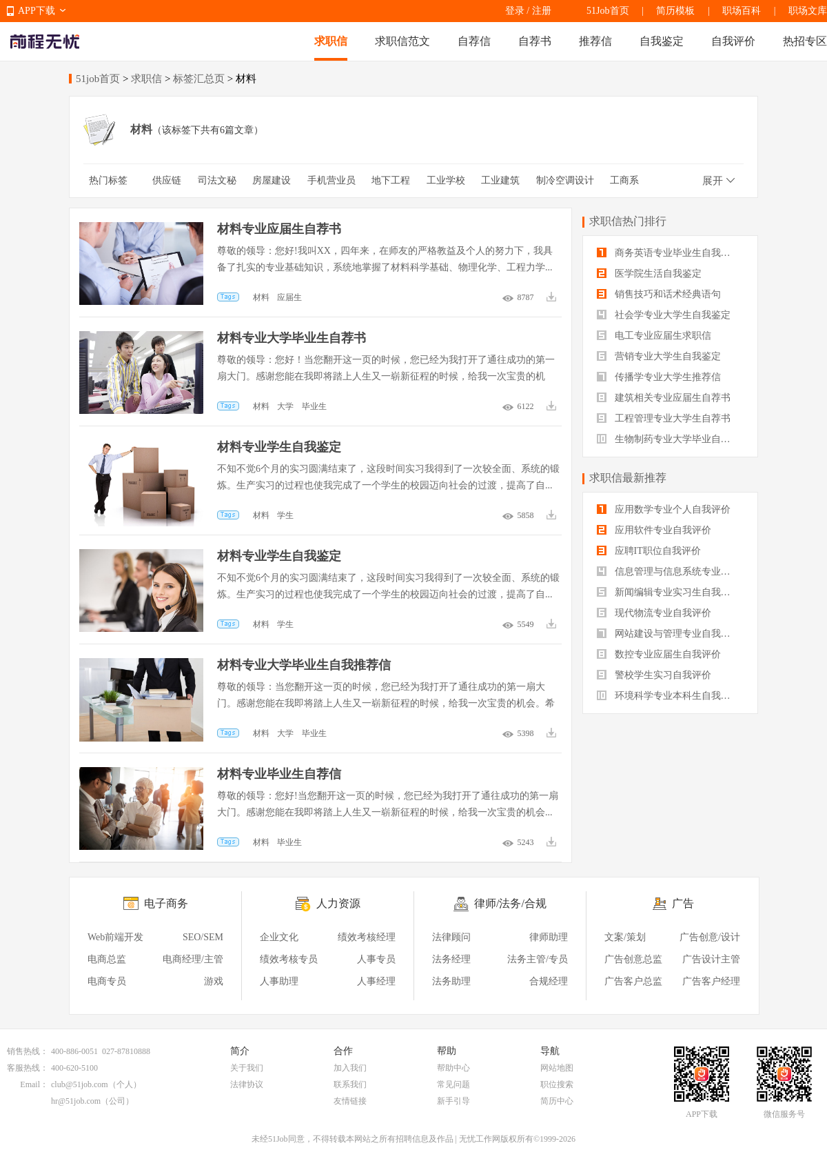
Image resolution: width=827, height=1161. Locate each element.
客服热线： (27, 1068)
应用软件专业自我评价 (654, 530)
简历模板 (675, 11)
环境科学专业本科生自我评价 (668, 696)
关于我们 (246, 1068)
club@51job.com (79, 1084)
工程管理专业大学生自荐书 (664, 418)
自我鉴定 (662, 41)
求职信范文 (402, 41)
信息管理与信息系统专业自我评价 (670, 571)
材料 (261, 297)
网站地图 (556, 1068)
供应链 (166, 180)
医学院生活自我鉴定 (649, 273)
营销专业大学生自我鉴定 (659, 356)
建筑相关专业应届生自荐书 (664, 398)
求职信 (330, 41)
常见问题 (453, 1084)
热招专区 (805, 41)
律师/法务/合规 (510, 903)
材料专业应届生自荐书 (279, 229)
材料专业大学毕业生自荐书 (291, 338)
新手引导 (453, 1101)
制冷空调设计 (565, 180)
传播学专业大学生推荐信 (659, 377)
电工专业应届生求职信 (654, 335)
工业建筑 (500, 180)
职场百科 (741, 11)
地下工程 (390, 180)
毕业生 (314, 406)
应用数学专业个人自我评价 (664, 509)
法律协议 (246, 1084)
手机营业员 (331, 180)
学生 (285, 515)
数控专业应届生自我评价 (659, 654)
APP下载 (36, 11)
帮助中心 (453, 1068)
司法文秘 (217, 180)
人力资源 (338, 903)
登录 (514, 11)
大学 (285, 406)
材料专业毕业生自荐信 (279, 774)
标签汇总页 (199, 78)
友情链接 (350, 1101)
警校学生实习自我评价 (654, 675)
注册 (541, 11)
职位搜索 (556, 1084)
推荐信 (595, 41)
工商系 (624, 180)
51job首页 (98, 78)
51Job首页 (607, 11)
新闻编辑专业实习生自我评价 (668, 592)
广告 (683, 903)
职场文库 (807, 11)
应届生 (289, 297)
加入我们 (350, 1068)
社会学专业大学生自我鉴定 (664, 315)
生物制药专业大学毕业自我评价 (670, 439)
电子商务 (166, 903)
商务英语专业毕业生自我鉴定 (668, 253)
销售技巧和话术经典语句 (659, 294)
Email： (34, 1084)
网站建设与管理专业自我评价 (668, 633)
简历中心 (556, 1101)
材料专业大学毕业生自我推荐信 (304, 665)
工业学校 (446, 180)
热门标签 (108, 180)
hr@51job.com (76, 1101)
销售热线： (27, 1051)
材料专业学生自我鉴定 (279, 447)
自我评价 (733, 41)
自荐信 (474, 41)
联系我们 (350, 1084)
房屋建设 (271, 180)
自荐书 (534, 41)
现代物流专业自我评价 (654, 613)
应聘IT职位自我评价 (649, 551)
